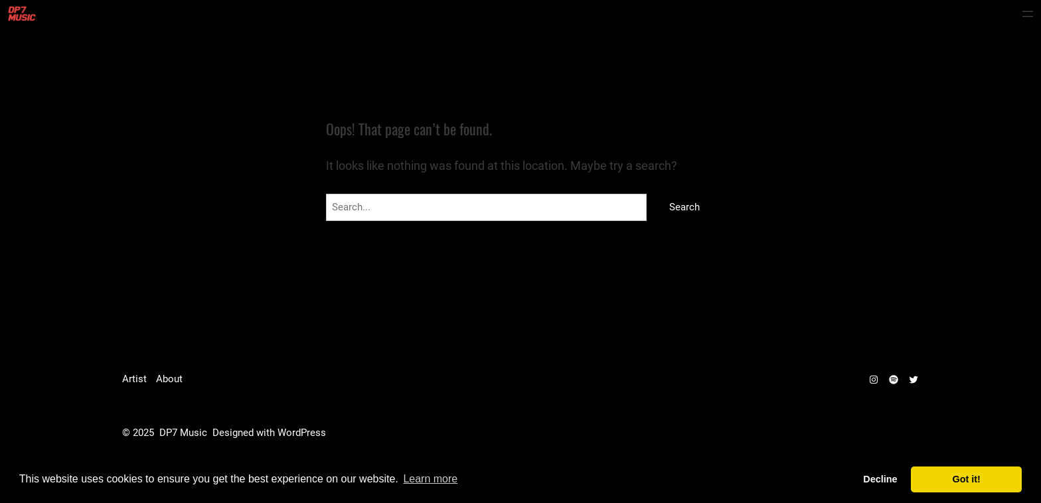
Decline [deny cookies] (880, 479)
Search (684, 207)
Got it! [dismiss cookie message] (967, 479)
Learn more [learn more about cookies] (430, 478)
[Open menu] (1028, 14)
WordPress (302, 433)
